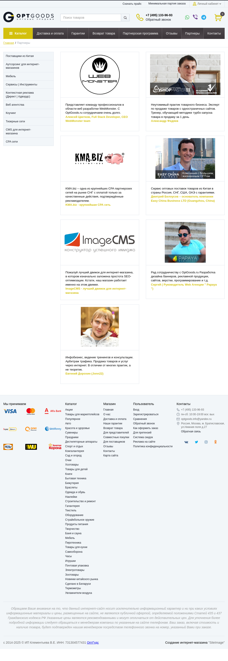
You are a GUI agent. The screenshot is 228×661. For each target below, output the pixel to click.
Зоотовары (72, 574)
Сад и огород (73, 455)
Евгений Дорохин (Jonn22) (84, 373)
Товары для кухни (76, 547)
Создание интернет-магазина (186, 642)
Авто (68, 423)
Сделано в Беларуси (78, 583)
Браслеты (71, 487)
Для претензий (142, 432)
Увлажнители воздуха (78, 592)
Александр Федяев (164, 121)
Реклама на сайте (144, 441)
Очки (68, 460)
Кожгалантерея (74, 451)
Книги (68, 474)
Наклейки (71, 496)
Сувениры (71, 432)
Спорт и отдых (74, 446)
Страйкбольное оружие (79, 519)
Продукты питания (76, 524)
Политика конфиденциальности (153, 446)
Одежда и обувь (75, 492)
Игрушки (70, 560)
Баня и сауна (73, 533)
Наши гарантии (112, 423)
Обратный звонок (158, 19)
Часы (68, 556)
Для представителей (116, 432)
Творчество (72, 528)
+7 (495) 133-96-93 (159, 15)
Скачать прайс (132, 3)
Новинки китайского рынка (81, 579)
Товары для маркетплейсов (82, 414)
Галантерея (72, 506)
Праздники (71, 437)
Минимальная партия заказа (166, 3)
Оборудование (74, 515)
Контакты (109, 451)
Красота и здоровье (77, 428)
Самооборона (73, 551)
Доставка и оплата (114, 419)
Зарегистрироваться (145, 414)
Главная (8, 42)
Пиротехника (73, 542)
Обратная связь (191, 431)
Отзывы (108, 446)
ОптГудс (93, 642)
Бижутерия (72, 483)
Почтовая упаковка (77, 565)
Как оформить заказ (145, 428)
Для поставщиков (114, 441)
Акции (69, 409)
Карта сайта (110, 455)
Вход (136, 409)
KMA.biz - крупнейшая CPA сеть (88, 204)
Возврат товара (113, 428)
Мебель (70, 538)
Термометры (73, 588)
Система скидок (143, 437)
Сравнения (140, 419)
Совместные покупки (116, 437)
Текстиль (70, 510)
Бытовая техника (75, 478)
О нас (106, 414)
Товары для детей (76, 469)
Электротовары (74, 570)
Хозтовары (72, 464)
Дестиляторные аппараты (81, 441)
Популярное (72, 419)
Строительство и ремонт (80, 501)
